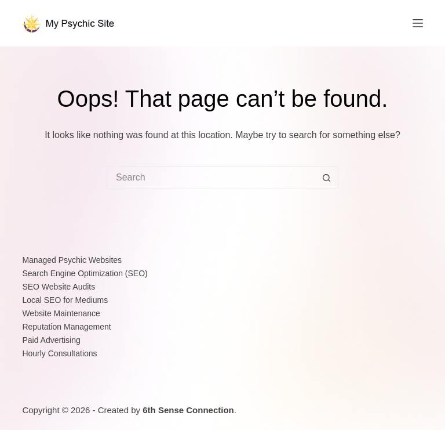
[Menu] (418, 23)
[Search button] (326, 177)
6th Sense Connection (188, 410)
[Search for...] (211, 177)
